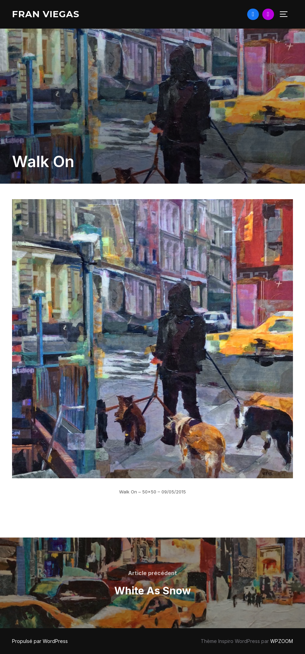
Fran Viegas (46, 14)
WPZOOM (281, 641)
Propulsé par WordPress (40, 641)
